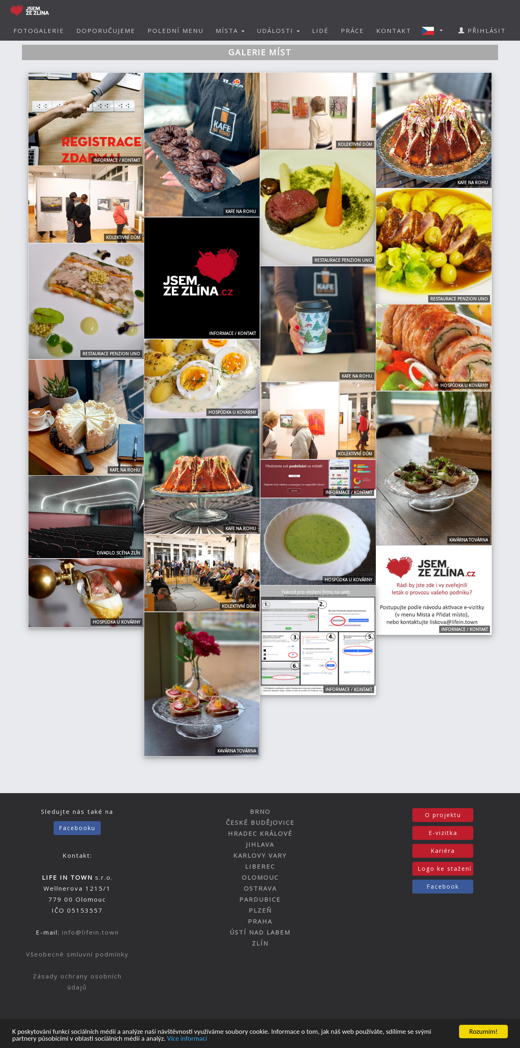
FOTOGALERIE (38, 30)
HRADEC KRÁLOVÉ (260, 833)
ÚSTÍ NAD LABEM (260, 932)
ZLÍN (260, 943)
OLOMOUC (260, 877)
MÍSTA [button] (230, 30)
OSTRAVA (260, 888)
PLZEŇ (260, 910)
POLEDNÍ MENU (175, 30)
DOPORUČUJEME (105, 30)
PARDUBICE (260, 899)
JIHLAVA (260, 844)
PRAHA (260, 921)
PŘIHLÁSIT (482, 30)
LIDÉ (320, 30)
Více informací (187, 1039)
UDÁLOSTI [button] (278, 30)
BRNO (260, 811)
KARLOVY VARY (260, 855)
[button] (434, 30)
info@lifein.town (90, 932)
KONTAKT (393, 30)
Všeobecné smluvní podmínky (77, 954)
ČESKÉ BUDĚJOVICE (260, 822)
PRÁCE (352, 30)
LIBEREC (260, 866)
